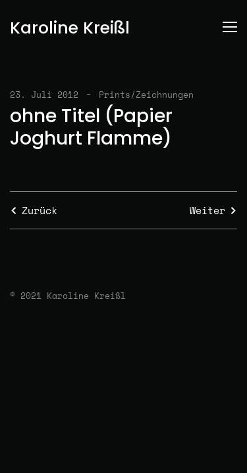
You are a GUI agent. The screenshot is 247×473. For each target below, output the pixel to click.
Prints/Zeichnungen (146, 94)
